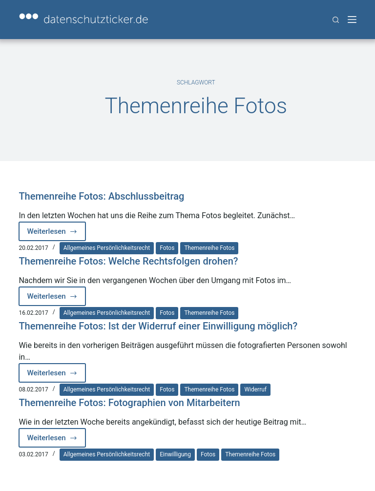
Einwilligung (175, 454)
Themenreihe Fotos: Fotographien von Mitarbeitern (129, 403)
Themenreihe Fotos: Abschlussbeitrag (101, 196)
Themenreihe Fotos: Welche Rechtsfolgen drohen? (128, 261)
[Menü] (352, 19)
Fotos (167, 248)
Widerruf (255, 389)
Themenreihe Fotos (209, 248)
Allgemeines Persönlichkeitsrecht (106, 248)
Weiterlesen (56, 234)
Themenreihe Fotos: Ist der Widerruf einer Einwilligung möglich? (158, 326)
